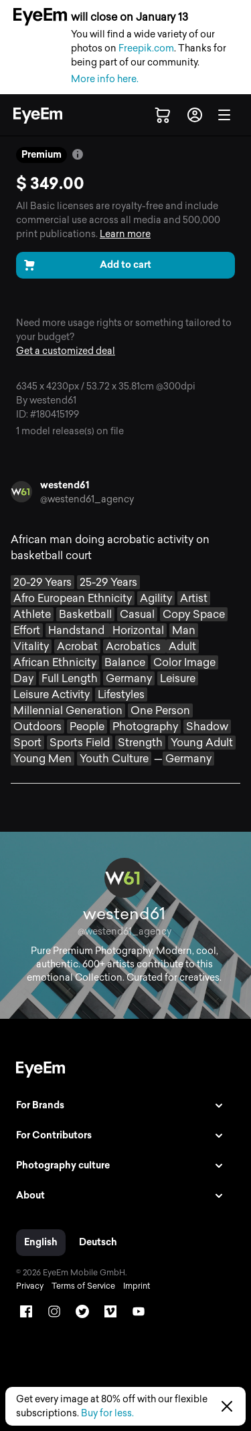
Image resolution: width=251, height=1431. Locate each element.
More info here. (105, 79)
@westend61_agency (87, 499)
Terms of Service (83, 1286)
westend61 (65, 485)
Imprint (136, 1286)
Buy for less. (107, 1413)
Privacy (30, 1286)
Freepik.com (146, 48)
